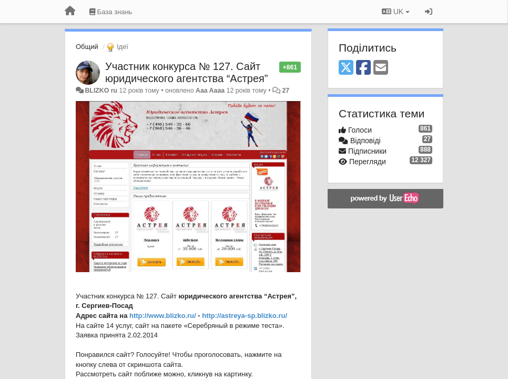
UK (396, 11)
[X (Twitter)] (346, 68)
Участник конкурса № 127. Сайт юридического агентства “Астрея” (186, 72)
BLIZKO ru (102, 90)
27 (285, 90)
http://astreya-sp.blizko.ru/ (244, 316)
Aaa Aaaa (210, 90)
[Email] (380, 68)
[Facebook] (363, 68)
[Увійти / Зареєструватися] (428, 12)
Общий (87, 47)
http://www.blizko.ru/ (162, 316)
